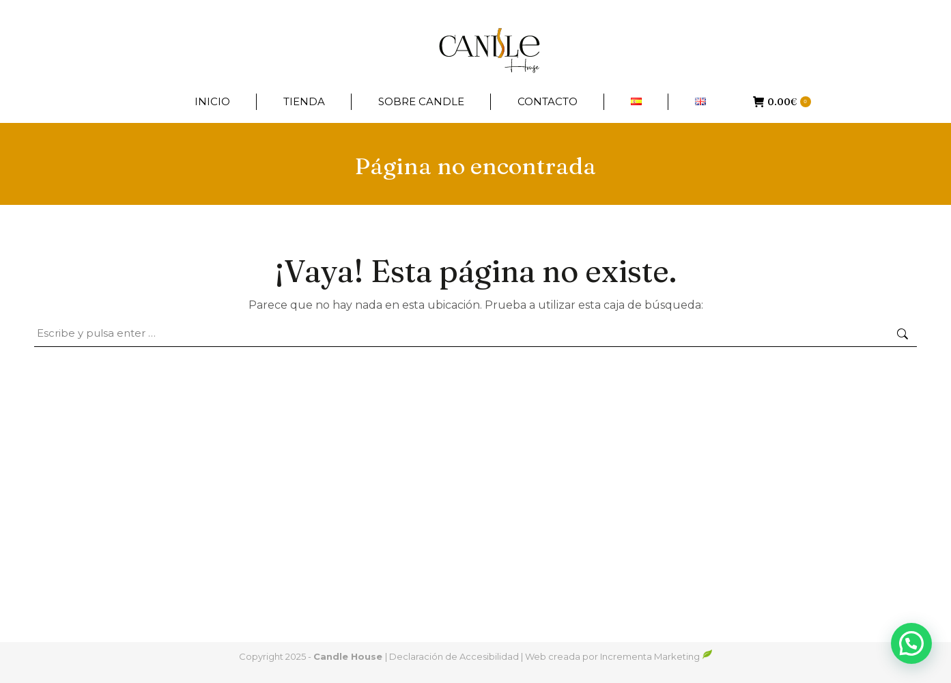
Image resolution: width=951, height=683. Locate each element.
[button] (911, 643)
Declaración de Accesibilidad (454, 656)
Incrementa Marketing (656, 656)
